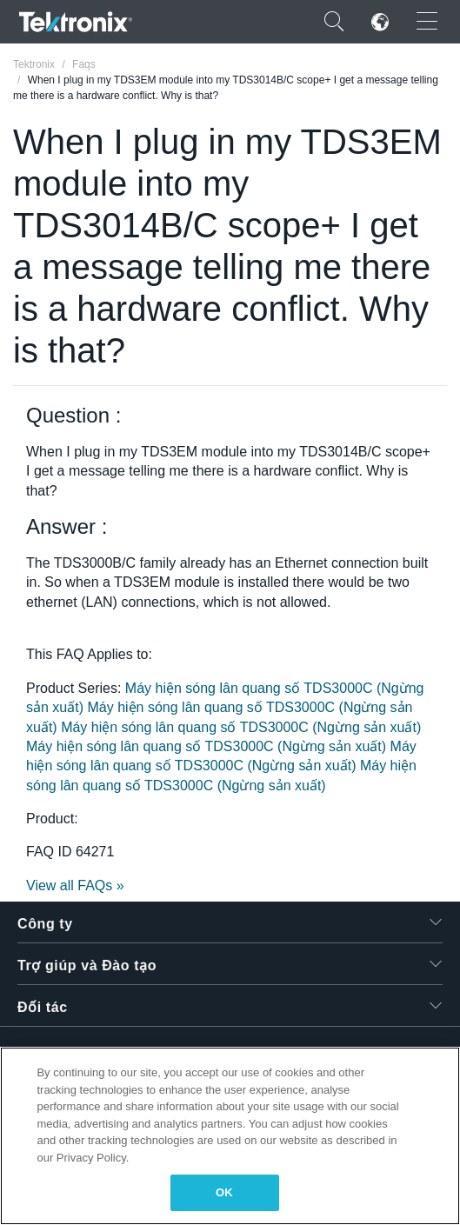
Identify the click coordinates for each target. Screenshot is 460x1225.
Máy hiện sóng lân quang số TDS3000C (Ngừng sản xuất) (241, 727)
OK (224, 1192)
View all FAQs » (75, 885)
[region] (230, 1136)
